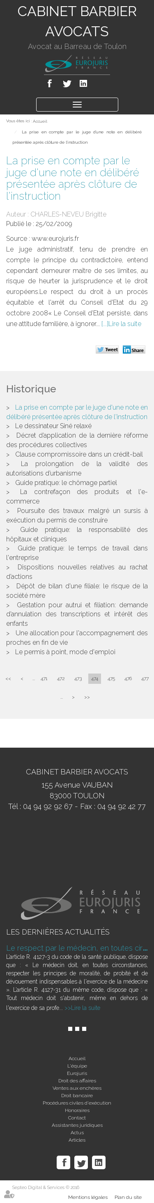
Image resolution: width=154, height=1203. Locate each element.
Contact (77, 1118)
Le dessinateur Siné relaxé (53, 426)
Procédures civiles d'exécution (77, 1103)
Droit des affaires (77, 1081)
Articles (77, 1140)
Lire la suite (124, 324)
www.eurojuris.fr (55, 238)
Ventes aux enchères (77, 1088)
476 (128, 678)
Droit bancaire (77, 1095)
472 (61, 678)
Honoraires (77, 1110)
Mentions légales (88, 1197)
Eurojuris (77, 1073)
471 (44, 678)
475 (111, 678)
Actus (77, 1132)
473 (78, 678)
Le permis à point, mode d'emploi (65, 652)
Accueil (40, 121)
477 (145, 678)
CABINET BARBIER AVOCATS (77, 21)
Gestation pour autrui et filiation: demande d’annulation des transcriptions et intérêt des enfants (77, 614)
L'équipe (77, 1066)
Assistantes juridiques (77, 1125)
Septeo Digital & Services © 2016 (45, 1187)
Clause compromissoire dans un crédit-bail (79, 454)
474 (94, 678)
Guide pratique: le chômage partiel (66, 483)
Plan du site (128, 1197)
